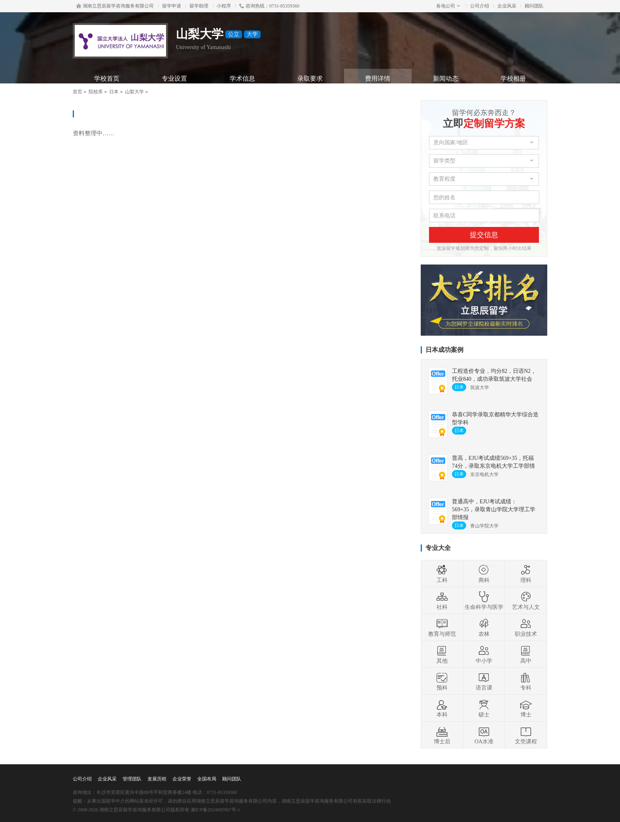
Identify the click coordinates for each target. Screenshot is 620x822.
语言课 (484, 681)
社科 (442, 600)
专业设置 (174, 78)
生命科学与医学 (484, 600)
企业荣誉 (181, 779)
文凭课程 (526, 735)
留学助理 (198, 6)
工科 (442, 573)
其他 (442, 654)
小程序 (224, 6)
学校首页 (106, 78)
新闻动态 (445, 78)
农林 (484, 627)
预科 (442, 681)
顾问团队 (534, 6)
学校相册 (513, 78)
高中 (526, 654)
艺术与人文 (526, 600)
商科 (484, 573)
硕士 (484, 708)
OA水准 (483, 735)
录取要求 (310, 78)
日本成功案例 (444, 349)
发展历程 (156, 779)
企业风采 (506, 6)
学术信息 (242, 78)
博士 (526, 708)
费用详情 (377, 78)
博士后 (442, 735)
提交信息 (484, 235)
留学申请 (171, 6)
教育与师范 (442, 627)
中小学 (484, 654)
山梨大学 (134, 91)
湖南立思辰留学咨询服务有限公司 (115, 6)
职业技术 (526, 627)
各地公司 (448, 6)
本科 (442, 708)
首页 (77, 91)
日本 (114, 91)
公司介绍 (479, 6)
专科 (526, 681)
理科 (526, 573)
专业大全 (438, 547)
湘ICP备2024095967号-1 (215, 810)
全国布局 (206, 779)
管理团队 (132, 779)
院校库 (96, 91)
